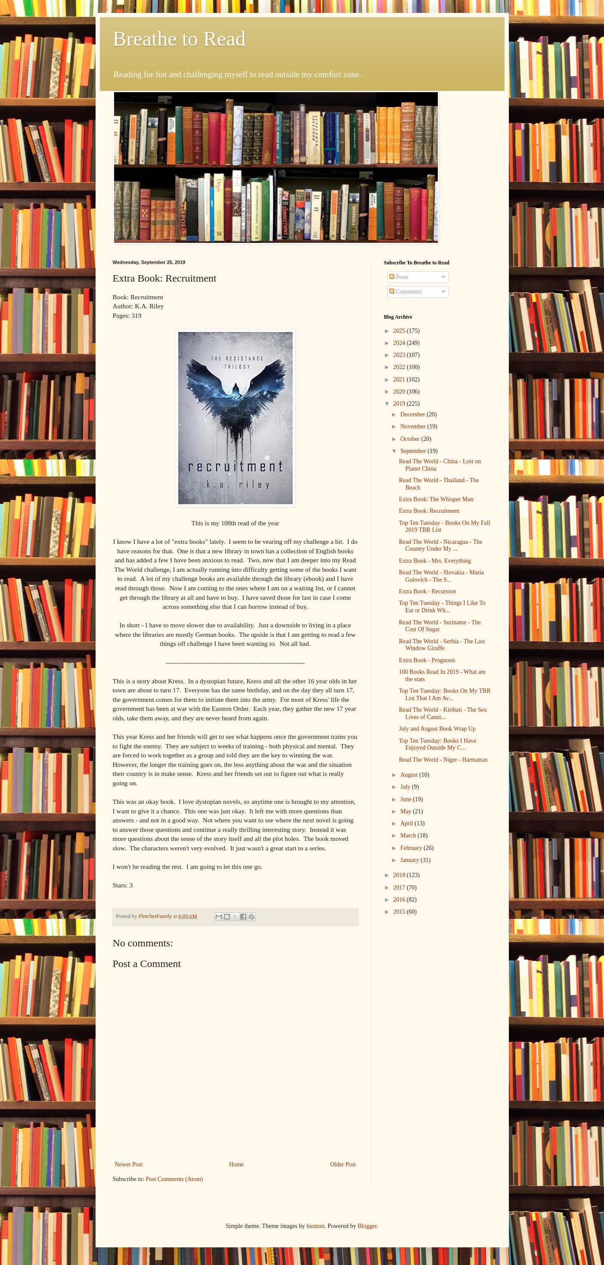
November (413, 426)
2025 (400, 331)
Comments (405, 291)
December (413, 414)
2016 (400, 899)
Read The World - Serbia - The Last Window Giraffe (442, 645)
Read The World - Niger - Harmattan (443, 760)
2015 (400, 911)
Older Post (343, 1164)
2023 (400, 355)
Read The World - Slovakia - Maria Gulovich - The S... (441, 576)
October (410, 439)
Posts (399, 277)
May (406, 811)
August (409, 775)
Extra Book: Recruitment (429, 511)
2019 (400, 403)
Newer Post (129, 1164)
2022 (400, 367)
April (407, 823)
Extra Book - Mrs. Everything (435, 561)
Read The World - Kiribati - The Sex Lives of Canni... (443, 713)
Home (236, 1164)
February (412, 848)
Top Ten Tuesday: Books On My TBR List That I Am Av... (444, 694)
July (406, 787)
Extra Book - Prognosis (427, 660)
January (410, 860)
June (406, 799)
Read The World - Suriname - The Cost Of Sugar (439, 626)
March (409, 835)
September (413, 451)
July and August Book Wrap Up (437, 729)
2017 (400, 887)
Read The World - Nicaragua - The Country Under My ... (440, 545)
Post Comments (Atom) (174, 1179)
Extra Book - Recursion (427, 591)
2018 (400, 875)
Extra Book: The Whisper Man (436, 499)
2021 (400, 379)
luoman (316, 1226)
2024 (400, 343)
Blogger (367, 1226)
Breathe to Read (179, 38)
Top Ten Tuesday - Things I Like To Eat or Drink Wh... (442, 607)
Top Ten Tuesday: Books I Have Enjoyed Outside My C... (437, 744)
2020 (400, 391)
